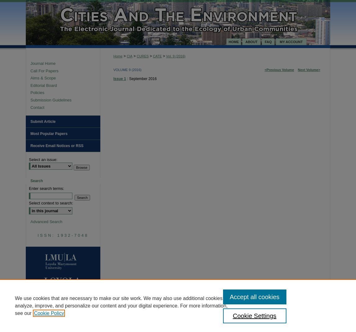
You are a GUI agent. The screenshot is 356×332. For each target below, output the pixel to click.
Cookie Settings (254, 315)
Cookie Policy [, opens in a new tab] (49, 313)
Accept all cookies (255, 297)
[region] (178, 305)
